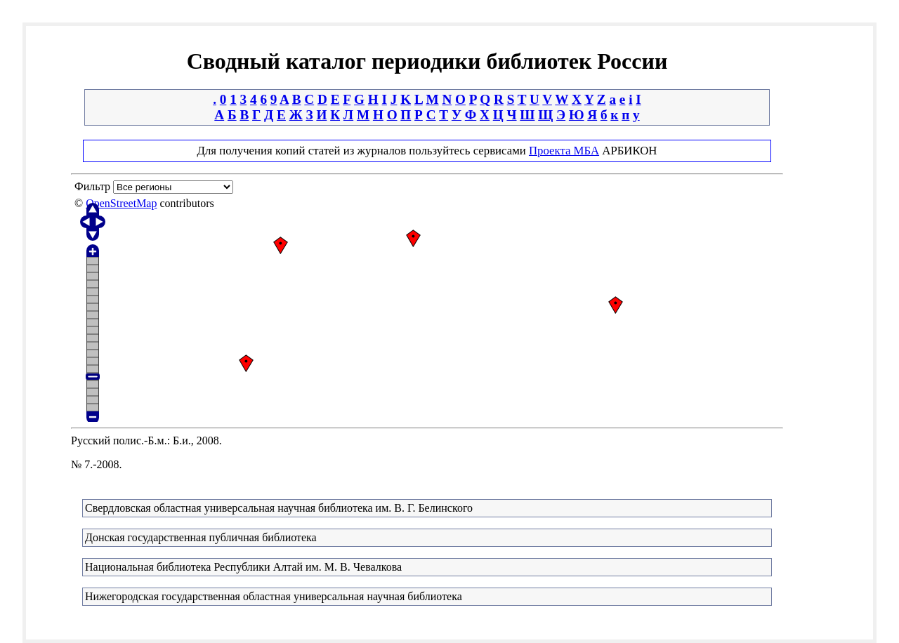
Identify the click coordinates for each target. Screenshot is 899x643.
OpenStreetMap (121, 203)
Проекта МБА (564, 150)
